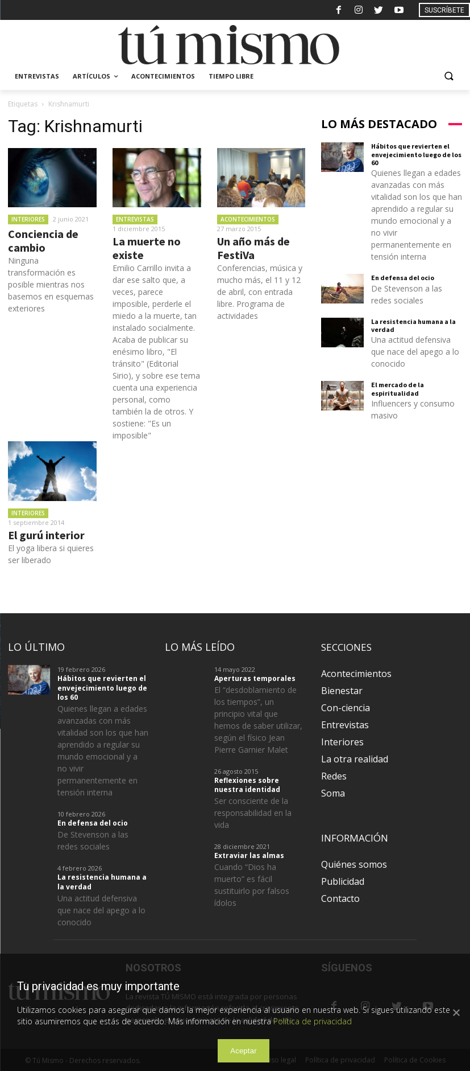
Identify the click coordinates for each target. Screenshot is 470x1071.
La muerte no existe (147, 248)
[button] (448, 76)
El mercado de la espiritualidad (397, 388)
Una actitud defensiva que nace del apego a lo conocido (415, 351)
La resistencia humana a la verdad (413, 325)
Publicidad (342, 881)
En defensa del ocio (402, 277)
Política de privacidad (312, 1021)
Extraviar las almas (249, 855)
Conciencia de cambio (43, 241)
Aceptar (243, 1051)
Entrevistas (135, 219)
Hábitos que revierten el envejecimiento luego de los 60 (416, 154)
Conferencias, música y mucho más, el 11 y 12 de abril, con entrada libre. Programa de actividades (259, 291)
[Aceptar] (455, 1012)
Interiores (28, 219)
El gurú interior (46, 535)
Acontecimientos (248, 219)
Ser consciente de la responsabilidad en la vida (253, 812)
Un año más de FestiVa (253, 248)
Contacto (340, 898)
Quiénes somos (354, 864)
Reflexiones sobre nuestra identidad (247, 785)
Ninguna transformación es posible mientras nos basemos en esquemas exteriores (51, 284)
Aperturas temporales (255, 678)
